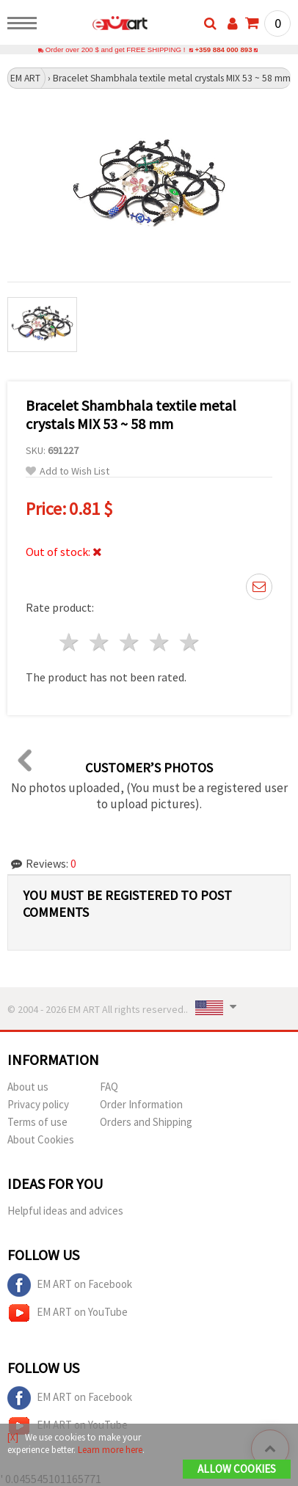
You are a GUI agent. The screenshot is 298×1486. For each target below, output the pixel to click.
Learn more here (110, 1449)
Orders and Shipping (146, 1122)
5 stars (190, 642)
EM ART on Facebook (69, 1285)
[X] (12, 1437)
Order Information (141, 1104)
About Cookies (40, 1139)
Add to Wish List (67, 471)
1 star (70, 642)
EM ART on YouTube (67, 1313)
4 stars (160, 642)
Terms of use (37, 1122)
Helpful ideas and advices (65, 1211)
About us (27, 1087)
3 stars (130, 642)
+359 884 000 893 (223, 49)
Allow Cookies (236, 1469)
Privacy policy (38, 1104)
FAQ (109, 1087)
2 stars (100, 642)
